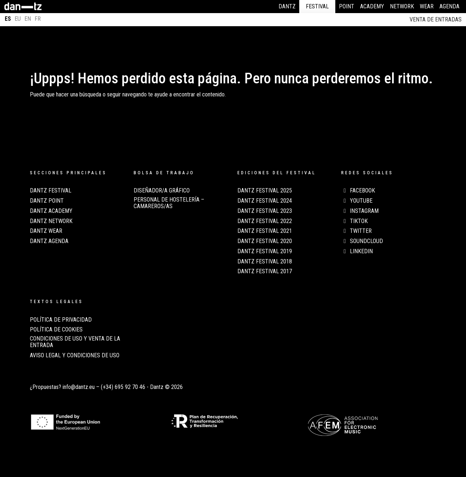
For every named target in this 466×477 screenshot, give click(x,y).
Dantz (287, 6)
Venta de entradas (436, 19)
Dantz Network (51, 221)
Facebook (358, 190)
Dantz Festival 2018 (264, 261)
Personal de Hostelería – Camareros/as (169, 203)
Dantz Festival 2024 (264, 201)
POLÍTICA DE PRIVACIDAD (61, 320)
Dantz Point (47, 201)
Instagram (360, 211)
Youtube (356, 201)
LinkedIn (357, 251)
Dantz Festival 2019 (264, 251)
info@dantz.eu (79, 386)
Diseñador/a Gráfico (162, 190)
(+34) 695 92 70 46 (123, 386)
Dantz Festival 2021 (264, 231)
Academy (372, 6)
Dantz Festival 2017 (264, 271)
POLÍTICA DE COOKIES (56, 329)
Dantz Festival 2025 (264, 190)
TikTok (354, 221)
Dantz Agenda (49, 241)
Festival (317, 6)
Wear (427, 6)
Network (402, 6)
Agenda (449, 6)
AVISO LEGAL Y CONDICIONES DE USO (74, 355)
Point (346, 6)
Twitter (356, 231)
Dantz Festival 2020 (264, 241)
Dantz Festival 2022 (264, 221)
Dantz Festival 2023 (264, 211)
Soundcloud (362, 241)
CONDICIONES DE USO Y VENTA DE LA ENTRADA (75, 342)
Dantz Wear (46, 231)
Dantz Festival (50, 190)
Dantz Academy (51, 211)
